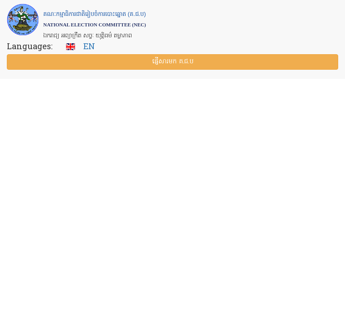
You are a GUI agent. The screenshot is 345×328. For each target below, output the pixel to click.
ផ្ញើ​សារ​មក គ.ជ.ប (172, 62)
